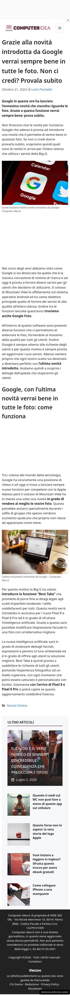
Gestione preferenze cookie (54, 992)
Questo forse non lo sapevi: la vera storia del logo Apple (47, 831)
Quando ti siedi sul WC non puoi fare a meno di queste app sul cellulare (47, 801)
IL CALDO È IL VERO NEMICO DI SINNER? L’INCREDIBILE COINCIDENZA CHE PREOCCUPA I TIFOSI (29, 760)
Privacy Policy (50, 984)
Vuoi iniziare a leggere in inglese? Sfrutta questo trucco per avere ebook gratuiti (46, 863)
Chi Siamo (16, 984)
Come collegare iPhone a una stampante (44, 889)
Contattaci (35, 961)
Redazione (32, 984)
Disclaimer (35, 988)
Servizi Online (17, 705)
